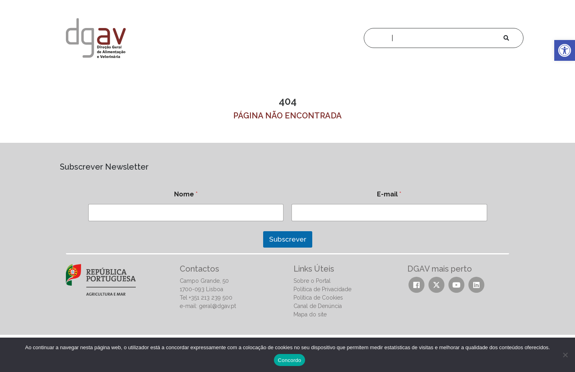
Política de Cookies (318, 297)
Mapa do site (310, 314)
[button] (564, 50)
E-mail (389, 194)
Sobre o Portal (312, 281)
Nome (186, 194)
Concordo (289, 360)
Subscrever (287, 239)
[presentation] (117, 257)
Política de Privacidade (322, 289)
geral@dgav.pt (217, 306)
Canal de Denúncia (317, 306)
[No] (565, 355)
